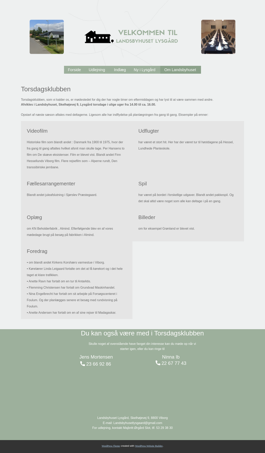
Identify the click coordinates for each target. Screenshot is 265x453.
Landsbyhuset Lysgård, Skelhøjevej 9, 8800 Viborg (132, 417)
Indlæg (120, 70)
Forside (74, 70)
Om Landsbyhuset (180, 70)
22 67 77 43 (171, 363)
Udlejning (97, 70)
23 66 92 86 (95, 364)
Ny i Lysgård (145, 70)
